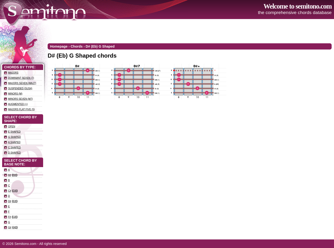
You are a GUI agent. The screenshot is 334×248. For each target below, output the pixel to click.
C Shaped (14, 147)
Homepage (59, 46)
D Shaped (14, 152)
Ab (15, 227)
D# (9, 201)
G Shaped (14, 137)
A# (9, 175)
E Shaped (14, 131)
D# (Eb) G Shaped (100, 46)
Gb (14, 217)
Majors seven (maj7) (22, 83)
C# (9, 190)
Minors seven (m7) (20, 99)
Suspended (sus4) (20, 88)
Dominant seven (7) (21, 78)
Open (11, 126)
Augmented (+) (18, 104)
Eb (14, 201)
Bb (14, 175)
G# (9, 227)
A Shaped (14, 142)
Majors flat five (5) (21, 109)
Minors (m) (15, 93)
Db (14, 190)
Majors (13, 72)
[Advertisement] (245, 31)
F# (9, 217)
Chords (76, 46)
